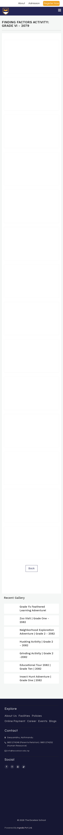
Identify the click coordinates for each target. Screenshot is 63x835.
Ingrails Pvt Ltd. (24, 828)
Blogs (52, 721)
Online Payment (15, 721)
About (21, 3)
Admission (34, 3)
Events (42, 721)
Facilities (24, 715)
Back (31, 568)
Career (31, 721)
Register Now (51, 3)
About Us (11, 715)
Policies (37, 715)
